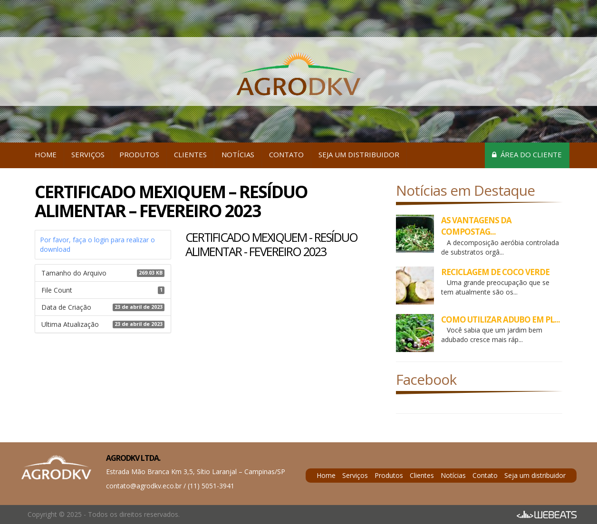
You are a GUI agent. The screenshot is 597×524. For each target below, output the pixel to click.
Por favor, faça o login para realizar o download (97, 244)
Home (46, 154)
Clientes (190, 154)
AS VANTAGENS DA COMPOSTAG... (476, 226)
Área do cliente (527, 154)
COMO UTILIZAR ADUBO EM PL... (500, 319)
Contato (286, 154)
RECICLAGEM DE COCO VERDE (495, 272)
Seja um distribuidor (358, 154)
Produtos (139, 154)
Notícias (237, 154)
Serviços (88, 154)
